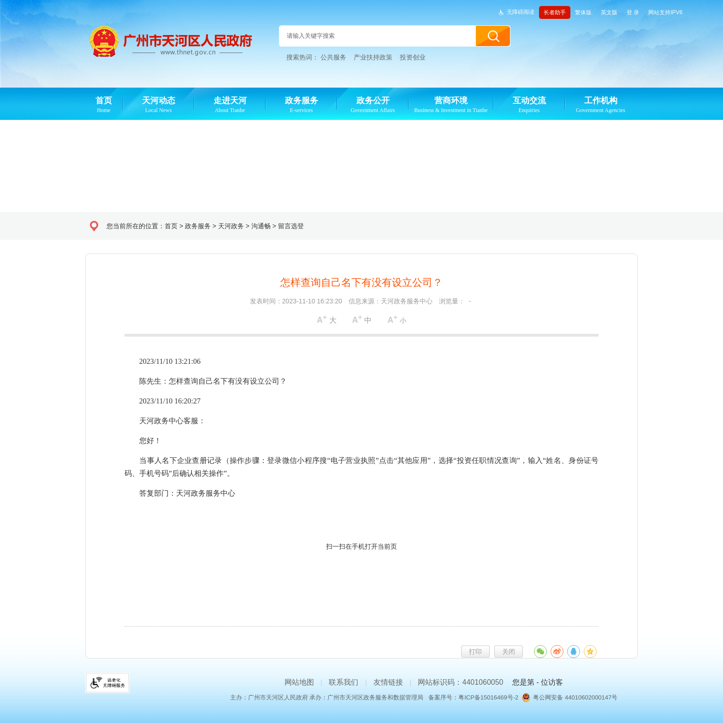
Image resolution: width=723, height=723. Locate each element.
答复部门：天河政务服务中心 (179, 493)
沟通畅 (261, 226)
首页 (171, 226)
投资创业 (413, 57)
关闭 (508, 651)
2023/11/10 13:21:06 (162, 361)
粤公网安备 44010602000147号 (575, 697)
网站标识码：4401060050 (460, 682)
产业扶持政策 (373, 57)
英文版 (609, 12)
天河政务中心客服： (165, 421)
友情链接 (388, 682)
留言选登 (291, 226)
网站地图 (299, 682)
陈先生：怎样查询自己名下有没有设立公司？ (205, 381)
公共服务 (333, 57)
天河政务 (231, 226)
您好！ (142, 440)
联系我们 (343, 682)
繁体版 (583, 12)
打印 (475, 651)
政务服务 (198, 226)
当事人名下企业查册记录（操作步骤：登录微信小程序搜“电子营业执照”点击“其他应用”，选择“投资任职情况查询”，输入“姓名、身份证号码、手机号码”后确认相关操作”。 (361, 466)
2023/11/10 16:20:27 (162, 401)
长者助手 (555, 12)
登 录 (633, 12)
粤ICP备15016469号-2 (488, 697)
